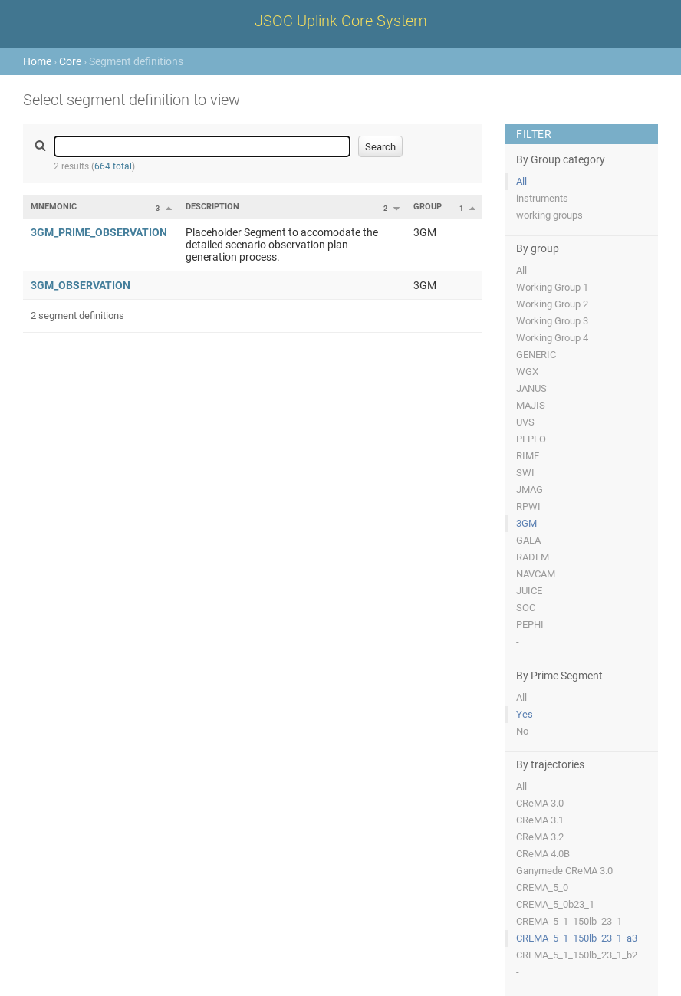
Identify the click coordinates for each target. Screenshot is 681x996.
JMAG (529, 489)
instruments (542, 198)
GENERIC (536, 354)
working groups (549, 215)
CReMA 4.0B (543, 854)
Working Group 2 (552, 304)
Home (37, 61)
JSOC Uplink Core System (341, 21)
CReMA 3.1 (540, 820)
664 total (113, 166)
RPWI (528, 506)
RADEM (532, 557)
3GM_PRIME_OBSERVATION (99, 232)
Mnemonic (54, 207)
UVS (525, 422)
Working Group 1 (552, 287)
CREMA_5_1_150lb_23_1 (569, 921)
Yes (524, 714)
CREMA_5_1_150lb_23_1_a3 (576, 938)
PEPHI (530, 624)
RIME (527, 456)
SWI (525, 472)
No (522, 731)
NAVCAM (535, 574)
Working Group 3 (552, 321)
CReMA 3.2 (540, 837)
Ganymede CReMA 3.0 (564, 870)
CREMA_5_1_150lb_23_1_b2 (576, 955)
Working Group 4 (552, 338)
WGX (527, 371)
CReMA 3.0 (540, 803)
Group (427, 207)
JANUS (531, 388)
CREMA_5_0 (542, 887)
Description (212, 207)
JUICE (529, 591)
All (521, 181)
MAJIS (530, 405)
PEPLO (531, 439)
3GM (526, 523)
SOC (525, 607)
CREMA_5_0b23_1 (555, 904)
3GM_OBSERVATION (80, 285)
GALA (528, 540)
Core (70, 61)
